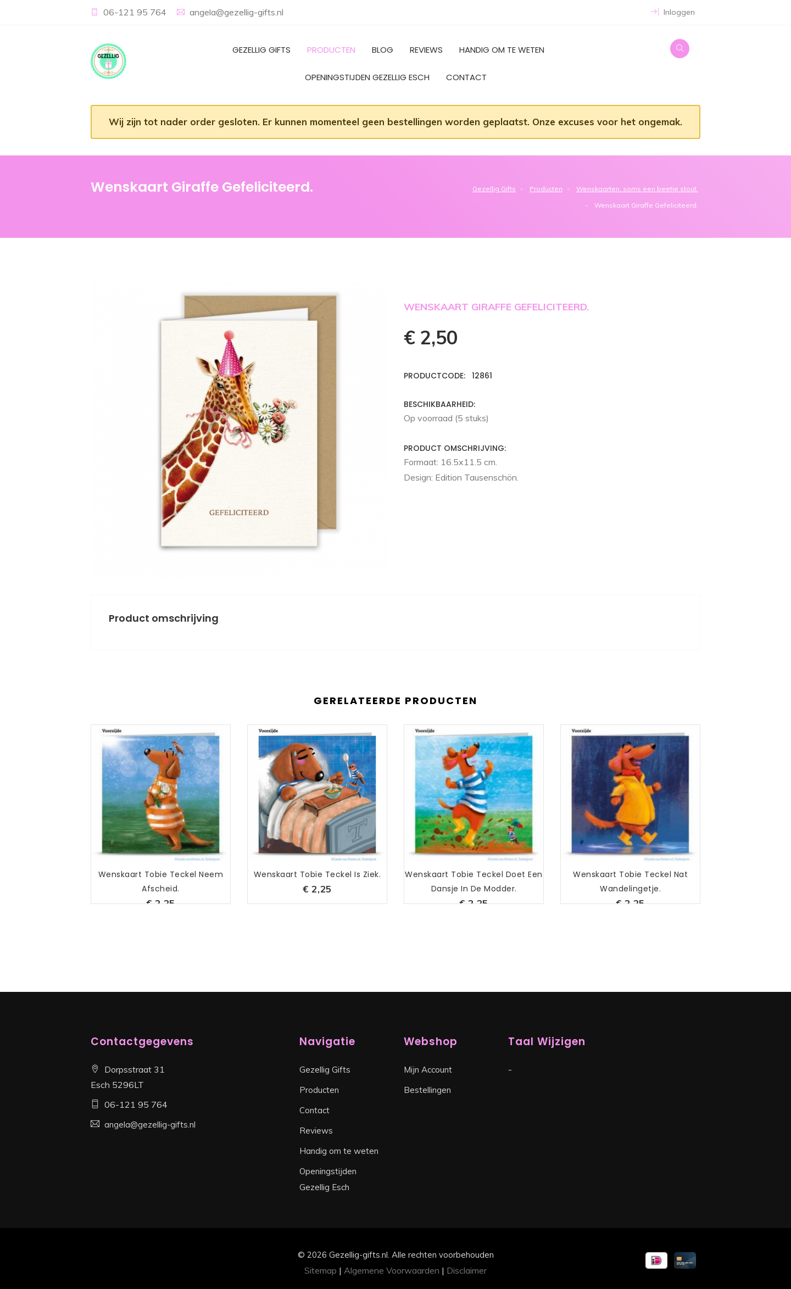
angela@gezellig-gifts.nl (236, 12)
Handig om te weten (501, 49)
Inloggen (673, 12)
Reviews (426, 49)
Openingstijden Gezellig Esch (367, 77)
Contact (466, 77)
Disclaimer (467, 1270)
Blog (382, 49)
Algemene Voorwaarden (391, 1270)
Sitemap (320, 1270)
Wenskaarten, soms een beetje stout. (637, 189)
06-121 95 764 (136, 12)
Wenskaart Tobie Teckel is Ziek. (317, 874)
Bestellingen (427, 1090)
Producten (331, 49)
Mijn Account (428, 1069)
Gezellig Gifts (261, 49)
